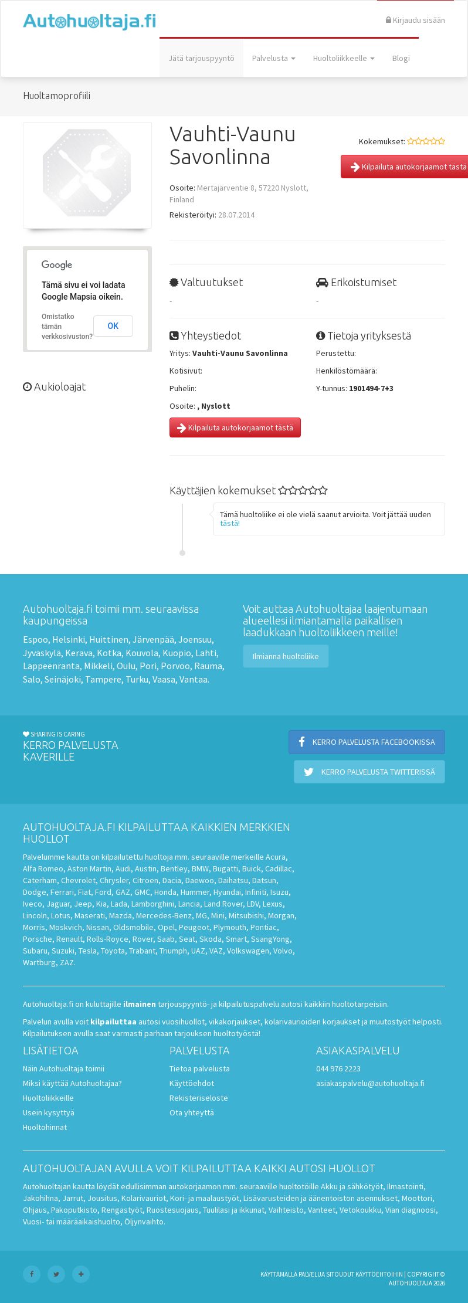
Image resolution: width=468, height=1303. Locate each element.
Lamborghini (152, 903)
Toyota (113, 950)
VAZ (216, 950)
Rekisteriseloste (198, 1097)
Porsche (37, 939)
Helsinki (68, 639)
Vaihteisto (286, 1209)
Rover (143, 939)
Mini (218, 915)
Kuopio (176, 653)
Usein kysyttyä (48, 1112)
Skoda (210, 939)
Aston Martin (89, 868)
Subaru (35, 950)
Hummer (195, 892)
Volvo (283, 950)
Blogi (401, 58)
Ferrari (62, 892)
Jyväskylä (42, 653)
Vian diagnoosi (410, 1209)
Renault (69, 939)
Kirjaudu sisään (415, 20)
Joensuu (195, 639)
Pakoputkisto (74, 1209)
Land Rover (223, 903)
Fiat (84, 892)
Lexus (273, 903)
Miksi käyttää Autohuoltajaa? (72, 1083)
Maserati (89, 915)
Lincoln (35, 915)
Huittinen (108, 639)
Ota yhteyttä (191, 1112)
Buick (251, 868)
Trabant (142, 950)
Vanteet (321, 1209)
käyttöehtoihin (379, 1274)
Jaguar (58, 903)
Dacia (171, 880)
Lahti (205, 653)
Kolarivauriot (143, 1198)
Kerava (79, 653)
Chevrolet (78, 880)
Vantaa (193, 679)
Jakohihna (40, 1198)
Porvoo (175, 665)
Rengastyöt (122, 1209)
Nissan (97, 927)
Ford (103, 892)
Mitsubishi (246, 915)
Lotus (60, 915)
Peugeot (194, 927)
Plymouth (229, 927)
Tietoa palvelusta (199, 1068)
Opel (166, 927)
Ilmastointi (405, 1186)
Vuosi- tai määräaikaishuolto (71, 1221)
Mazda (120, 915)
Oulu (126, 665)
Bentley (174, 868)
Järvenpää (153, 639)
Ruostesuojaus (173, 1209)
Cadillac (278, 868)
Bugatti (225, 868)
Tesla (88, 950)
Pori (148, 665)
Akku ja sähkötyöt (352, 1186)
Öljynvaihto (144, 1221)
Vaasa (163, 679)
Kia (101, 903)
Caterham (40, 880)
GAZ (123, 892)
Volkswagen (248, 950)
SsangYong (270, 939)
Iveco (32, 903)
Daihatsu (233, 880)
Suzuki (63, 950)
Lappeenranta (51, 665)
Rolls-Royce (107, 939)
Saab (166, 939)
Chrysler (114, 880)
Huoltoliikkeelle (344, 58)
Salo (31, 679)
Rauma (208, 665)
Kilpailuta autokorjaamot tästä (235, 427)
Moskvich (65, 927)
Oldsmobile (133, 927)
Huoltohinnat (45, 1127)
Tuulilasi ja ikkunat (233, 1209)
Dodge (34, 892)
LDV (253, 903)
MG (201, 915)
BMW (200, 868)
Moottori (417, 1198)
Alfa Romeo (43, 868)
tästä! (230, 523)
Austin (146, 868)
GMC (142, 892)
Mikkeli (98, 665)
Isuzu (279, 892)
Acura (276, 856)
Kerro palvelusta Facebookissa (367, 742)
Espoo (35, 639)
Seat (187, 939)
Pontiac (263, 927)
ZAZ (67, 962)
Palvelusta (274, 58)
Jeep (83, 903)
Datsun (264, 880)
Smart (236, 939)
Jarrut (72, 1198)
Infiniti (255, 892)
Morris (34, 927)
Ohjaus (35, 1209)
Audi (123, 868)
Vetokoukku (360, 1209)
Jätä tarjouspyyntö (201, 58)
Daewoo (199, 880)
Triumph (173, 950)
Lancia (189, 903)
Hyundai (227, 892)
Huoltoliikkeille (48, 1097)
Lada (119, 903)
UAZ (198, 950)
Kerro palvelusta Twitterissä (369, 771)
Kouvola (142, 653)
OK (113, 326)
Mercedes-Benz (164, 915)
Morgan (281, 915)
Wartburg (39, 962)
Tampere (103, 679)
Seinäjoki (63, 679)
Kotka (109, 653)
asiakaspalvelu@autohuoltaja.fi (370, 1083)
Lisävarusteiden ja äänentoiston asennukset (320, 1198)
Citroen (145, 880)
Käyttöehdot (191, 1083)
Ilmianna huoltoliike (286, 656)
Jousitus (102, 1198)
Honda (165, 892)
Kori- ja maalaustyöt (204, 1198)
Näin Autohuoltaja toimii (63, 1068)
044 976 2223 (338, 1068)
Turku (137, 679)
